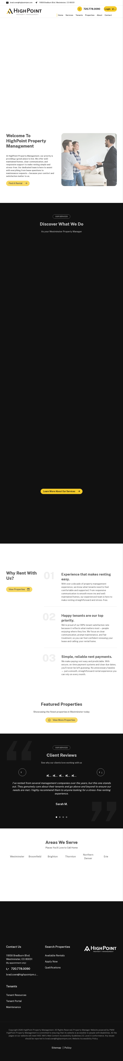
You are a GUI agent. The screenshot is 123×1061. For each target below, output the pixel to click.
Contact (108, 15)
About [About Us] (99, 15)
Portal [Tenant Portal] (84, 69)
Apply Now (49, 73)
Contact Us (11, 78)
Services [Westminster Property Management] (69, 15)
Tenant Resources (16, 995)
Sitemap (56, 1047)
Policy (67, 1047)
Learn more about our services (59, 491)
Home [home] (60, 15)
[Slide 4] (66, 817)
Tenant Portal (14, 1001)
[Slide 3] (63, 817)
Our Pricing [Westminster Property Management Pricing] (11, 73)
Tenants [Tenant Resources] (79, 15)
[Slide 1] (56, 817)
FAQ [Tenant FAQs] (83, 78)
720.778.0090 (91, 8)
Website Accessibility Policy (85, 1038)
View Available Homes (75, 37)
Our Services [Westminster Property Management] (12, 69)
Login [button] (110, 9)
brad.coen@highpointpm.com (21, 2)
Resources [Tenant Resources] (86, 73)
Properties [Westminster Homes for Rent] (89, 15)
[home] (24, 11)
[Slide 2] (60, 817)
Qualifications (50, 78)
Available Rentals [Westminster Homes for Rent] (52, 69)
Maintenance (13, 1007)
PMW (111, 1030)
